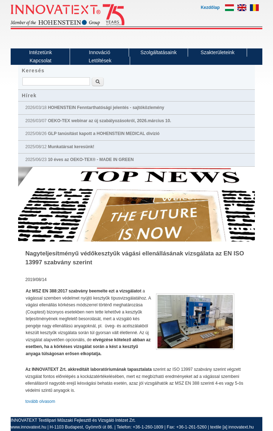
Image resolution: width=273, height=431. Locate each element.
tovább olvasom (40, 401)
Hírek (29, 95)
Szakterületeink (217, 52)
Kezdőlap (210, 7)
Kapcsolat (40, 60)
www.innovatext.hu (28, 427)
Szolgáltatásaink (158, 52)
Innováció (99, 52)
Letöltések (100, 60)
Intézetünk (40, 52)
